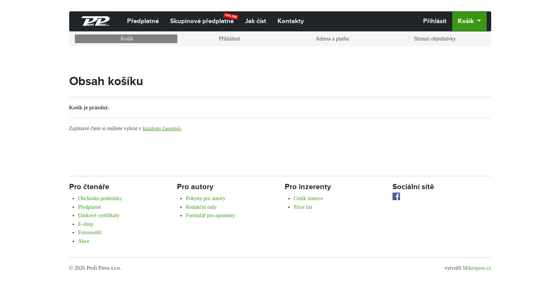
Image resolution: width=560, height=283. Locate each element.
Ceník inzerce (308, 198)
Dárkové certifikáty (99, 215)
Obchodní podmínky (100, 198)
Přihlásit (435, 21)
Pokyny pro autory (206, 198)
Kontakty (291, 21)
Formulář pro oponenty (211, 215)
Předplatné (143, 21)
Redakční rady (201, 207)
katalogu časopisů (161, 128)
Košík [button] (466, 21)
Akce (84, 241)
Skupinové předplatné (204, 19)
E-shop (85, 224)
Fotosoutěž (90, 232)
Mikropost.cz (477, 268)
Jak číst (255, 21)
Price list (303, 207)
